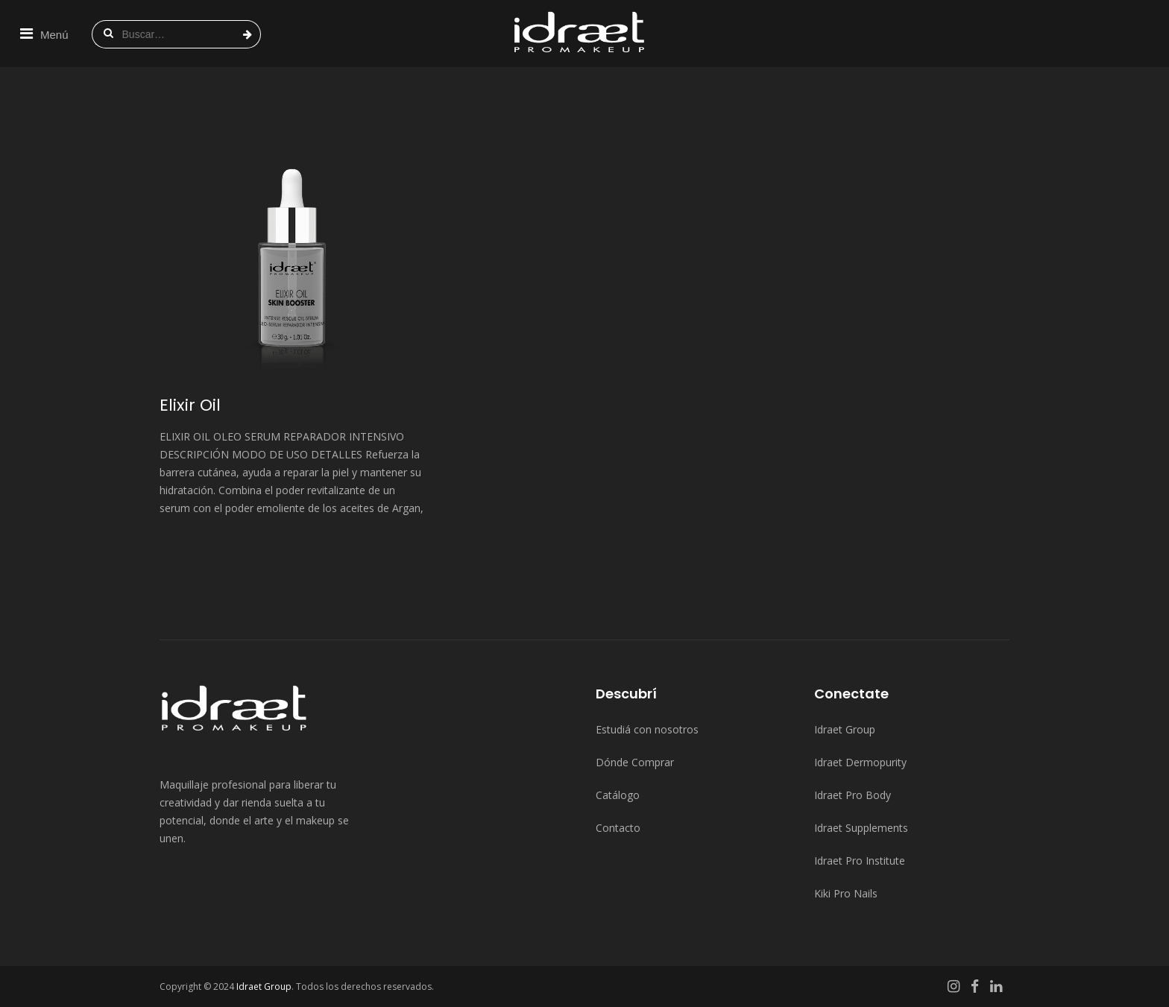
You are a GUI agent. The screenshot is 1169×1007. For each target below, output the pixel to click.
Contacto (618, 828)
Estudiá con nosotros (647, 729)
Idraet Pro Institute (859, 860)
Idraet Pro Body (852, 795)
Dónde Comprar (635, 762)
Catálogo (618, 795)
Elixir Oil (190, 405)
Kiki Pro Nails (845, 893)
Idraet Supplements (861, 828)
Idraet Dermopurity (860, 762)
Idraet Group (844, 729)
